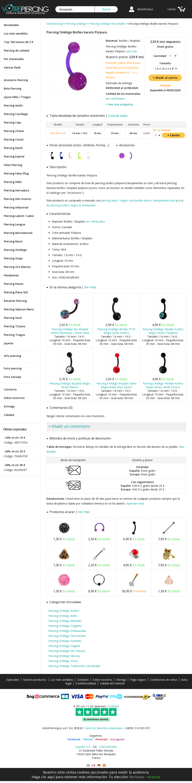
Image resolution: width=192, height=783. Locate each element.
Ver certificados (115, 98)
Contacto (10, 389)
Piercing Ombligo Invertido (64, 641)
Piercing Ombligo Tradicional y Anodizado (74, 666)
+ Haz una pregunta (119, 104)
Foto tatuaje (12, 377)
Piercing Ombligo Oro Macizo (66, 651)
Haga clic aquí (43, 777)
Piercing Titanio (14, 326)
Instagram (117, 739)
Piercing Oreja (13, 258)
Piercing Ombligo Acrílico (63, 611)
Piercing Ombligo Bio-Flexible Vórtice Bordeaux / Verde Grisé (70, 331)
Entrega (9, 406)
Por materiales (14, 59)
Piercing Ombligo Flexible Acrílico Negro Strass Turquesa (163, 331)
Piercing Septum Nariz (19, 309)
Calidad (9, 415)
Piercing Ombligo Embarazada (67, 631)
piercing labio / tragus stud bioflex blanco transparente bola (138, 200)
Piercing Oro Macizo (17, 267)
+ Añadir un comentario (69, 426)
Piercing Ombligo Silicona (64, 656)
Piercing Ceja (12, 122)
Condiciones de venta (163, 679)
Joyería (8, 343)
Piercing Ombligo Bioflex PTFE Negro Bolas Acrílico (116, 331)
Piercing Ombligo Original (64, 646)
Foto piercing (13, 368)
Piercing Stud (13, 318)
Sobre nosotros (14, 398)
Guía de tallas (118, 115)
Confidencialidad (85, 683)
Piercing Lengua (14, 224)
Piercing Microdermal (18, 233)
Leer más (131, 51)
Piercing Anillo (13, 105)
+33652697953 (107, 747)
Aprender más (135, 503)
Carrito (171, 9)
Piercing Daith (13, 148)
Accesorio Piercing (16, 80)
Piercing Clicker (14, 131)
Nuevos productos (34, 679)
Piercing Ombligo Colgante (65, 626)
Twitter (88, 739)
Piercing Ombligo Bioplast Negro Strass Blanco (69, 385)
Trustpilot (113, 706)
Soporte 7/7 (82, 747)
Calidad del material (112, 683)
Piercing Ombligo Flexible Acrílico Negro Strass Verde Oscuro (163, 385)
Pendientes (11, 275)
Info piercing (12, 356)
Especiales (12, 679)
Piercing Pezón (13, 284)
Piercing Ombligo (15, 250)
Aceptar (154, 777)
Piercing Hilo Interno (17, 199)
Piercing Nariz (13, 241)
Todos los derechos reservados (103, 728)
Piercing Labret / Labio (19, 216)
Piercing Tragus (14, 335)
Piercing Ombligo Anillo (62, 616)
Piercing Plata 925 (16, 292)
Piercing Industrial (16, 207)
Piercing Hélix (13, 182)
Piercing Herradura (16, 190)
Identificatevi (145, 9)
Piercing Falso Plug (16, 173)
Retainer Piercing (15, 301)
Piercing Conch (14, 139)
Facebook (74, 739)
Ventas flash (12, 67)
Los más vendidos (16, 33)
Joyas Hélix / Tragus (17, 97)
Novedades (11, 25)
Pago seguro (138, 679)
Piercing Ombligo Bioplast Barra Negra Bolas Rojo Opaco (116, 385)
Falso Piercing (13, 165)
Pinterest (102, 739)
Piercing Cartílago (16, 114)
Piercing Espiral (14, 156)
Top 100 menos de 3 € (18, 42)
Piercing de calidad (16, 50)
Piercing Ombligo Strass (63, 661)
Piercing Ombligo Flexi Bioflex (66, 636)
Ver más (90, 287)
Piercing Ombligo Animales (65, 621)
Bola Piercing (12, 88)
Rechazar (136, 777)
